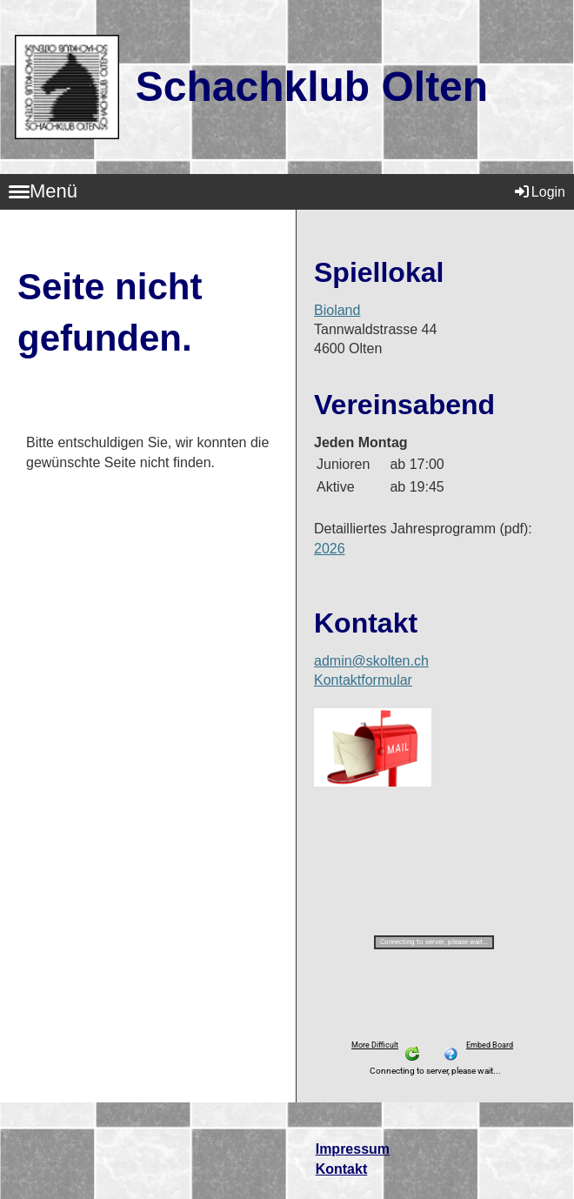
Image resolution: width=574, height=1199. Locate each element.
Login (538, 191)
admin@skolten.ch (371, 660)
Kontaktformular (363, 680)
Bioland (337, 310)
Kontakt (342, 1169)
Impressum (353, 1149)
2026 (329, 548)
